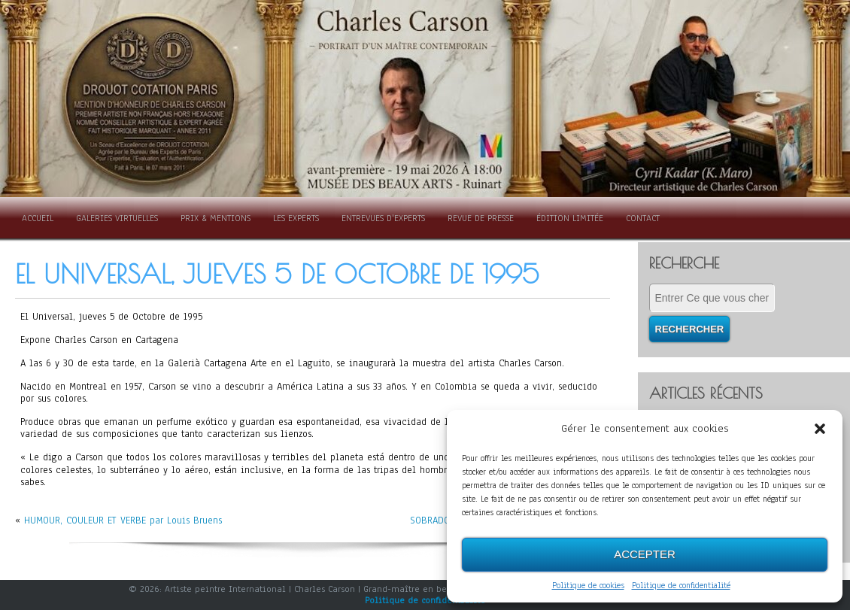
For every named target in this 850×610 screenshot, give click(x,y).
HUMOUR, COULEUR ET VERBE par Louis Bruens (123, 520)
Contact (643, 218)
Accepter (644, 554)
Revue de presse (481, 218)
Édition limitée (569, 218)
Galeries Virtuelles (117, 218)
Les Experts (296, 218)
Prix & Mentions (215, 218)
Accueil (37, 218)
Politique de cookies (588, 585)
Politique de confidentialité (681, 585)
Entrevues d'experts (383, 218)
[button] (819, 428)
